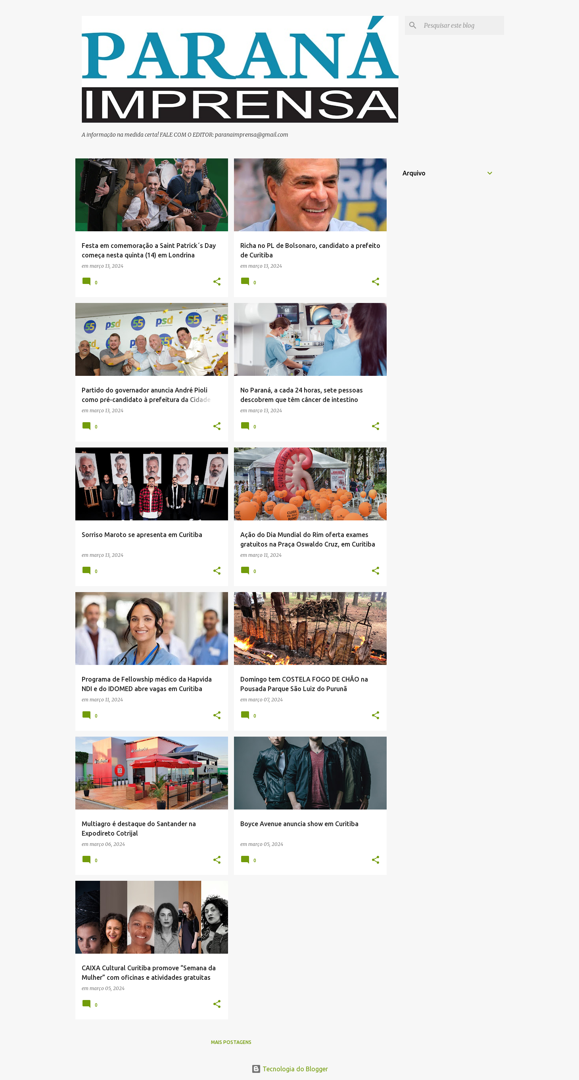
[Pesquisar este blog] (462, 25)
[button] (217, 282)
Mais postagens (231, 1042)
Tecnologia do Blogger (289, 1068)
